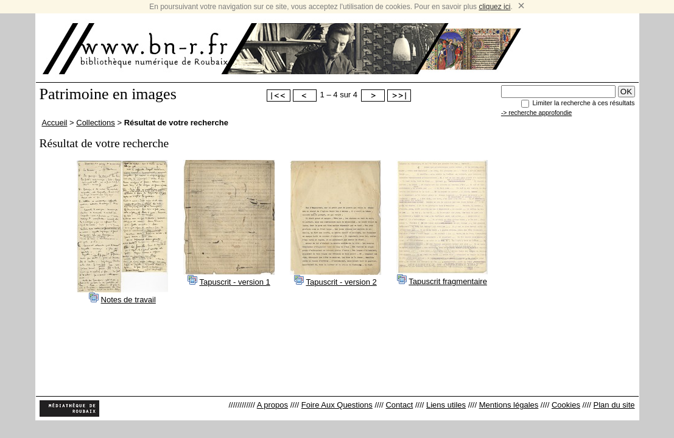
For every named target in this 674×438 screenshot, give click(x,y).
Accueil (55, 122)
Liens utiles (446, 404)
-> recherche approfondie (536, 112)
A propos (272, 404)
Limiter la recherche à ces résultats (584, 102)
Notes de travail (128, 299)
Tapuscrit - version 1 (234, 282)
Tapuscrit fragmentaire (448, 281)
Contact (399, 404)
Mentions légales (509, 404)
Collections (95, 122)
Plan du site (614, 404)
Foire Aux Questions (337, 404)
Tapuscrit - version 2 (341, 282)
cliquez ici (494, 6)
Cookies (566, 404)
